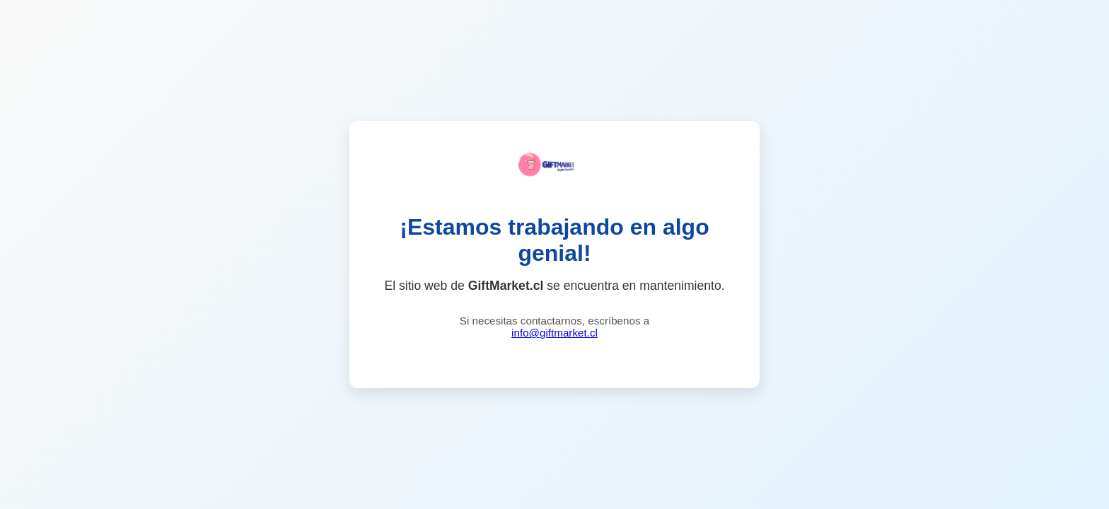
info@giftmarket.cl (554, 333)
